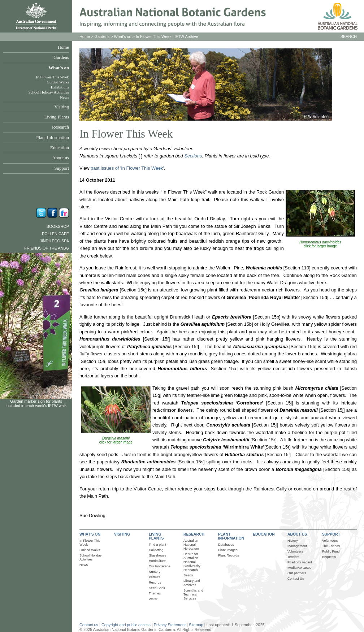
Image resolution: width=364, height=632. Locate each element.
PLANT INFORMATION (231, 536)
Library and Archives (191, 582)
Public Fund (331, 551)
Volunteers (295, 551)
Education (59, 147)
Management (297, 546)
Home (63, 47)
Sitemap (196, 625)
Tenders (293, 557)
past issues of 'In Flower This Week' (127, 168)
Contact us (88, 625)
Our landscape (159, 566)
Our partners (296, 573)
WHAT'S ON (89, 534)
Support (61, 168)
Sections (193, 156)
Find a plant (157, 544)
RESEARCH (193, 534)
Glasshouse (157, 555)
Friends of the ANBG (46, 248)
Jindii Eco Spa (54, 241)
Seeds (188, 575)
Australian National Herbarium (191, 544)
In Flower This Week (52, 77)
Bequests (329, 557)
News (64, 97)
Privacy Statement (170, 625)
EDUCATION (264, 534)
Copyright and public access (126, 625)
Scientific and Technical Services (193, 594)
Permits (154, 577)
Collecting (156, 550)
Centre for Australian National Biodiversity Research (191, 562)
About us (60, 157)
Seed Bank (157, 588)
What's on (122, 36)
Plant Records (228, 555)
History (292, 540)
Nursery (154, 571)
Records (155, 582)
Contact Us (295, 578)
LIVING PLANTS (156, 536)
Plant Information (52, 137)
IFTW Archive (186, 36)
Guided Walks (58, 82)
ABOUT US (297, 534)
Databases (226, 544)
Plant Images (228, 550)
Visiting (62, 106)
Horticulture (157, 561)
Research (60, 127)
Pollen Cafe (55, 233)
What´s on (58, 67)
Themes (155, 593)
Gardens (61, 57)
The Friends (331, 546)
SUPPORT (331, 534)
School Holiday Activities (49, 92)
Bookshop (58, 226)
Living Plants (56, 117)
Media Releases (299, 568)
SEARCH (349, 36)
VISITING (122, 534)
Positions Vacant (299, 562)
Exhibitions (60, 87)
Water (153, 599)
